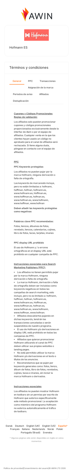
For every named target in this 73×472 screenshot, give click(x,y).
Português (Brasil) (30, 432)
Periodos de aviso (22, 94)
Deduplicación (21, 100)
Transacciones (47, 81)
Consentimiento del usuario (36, 468)
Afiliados (44, 94)
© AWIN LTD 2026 (57, 468)
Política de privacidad (13, 468)
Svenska (47, 432)
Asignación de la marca (40, 87)
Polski (59, 429)
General (17, 81)
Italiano (26, 429)
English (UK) (33, 425)
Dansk (9, 425)
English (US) (49, 425)
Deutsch (19, 425)
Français (14, 429)
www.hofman (37, 312)
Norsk (50, 429)
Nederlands (38, 429)
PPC (30, 81)
